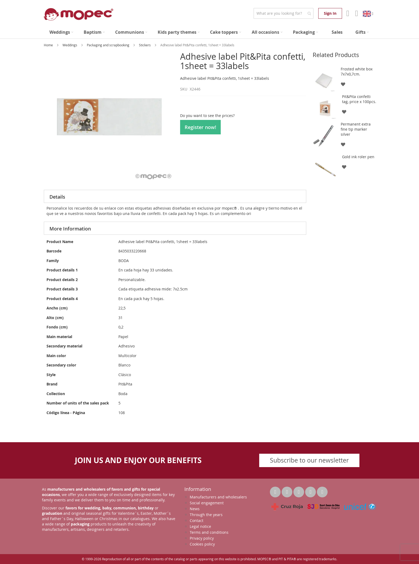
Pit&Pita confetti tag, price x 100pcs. (359, 99)
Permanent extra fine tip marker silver (356, 129)
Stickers (145, 45)
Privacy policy (202, 538)
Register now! (200, 127)
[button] (342, 84)
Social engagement (207, 502)
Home (49, 45)
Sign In (330, 13)
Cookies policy (202, 544)
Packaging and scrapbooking (108, 45)
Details (57, 197)
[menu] (209, 32)
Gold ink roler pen (358, 156)
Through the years (206, 514)
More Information (70, 228)
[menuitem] (61, 32)
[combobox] (283, 13)
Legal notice (200, 526)
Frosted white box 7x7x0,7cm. (357, 71)
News (195, 508)
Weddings (70, 45)
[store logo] (78, 14)
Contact (196, 520)
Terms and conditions (209, 532)
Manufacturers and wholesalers (218, 496)
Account (347, 13)
